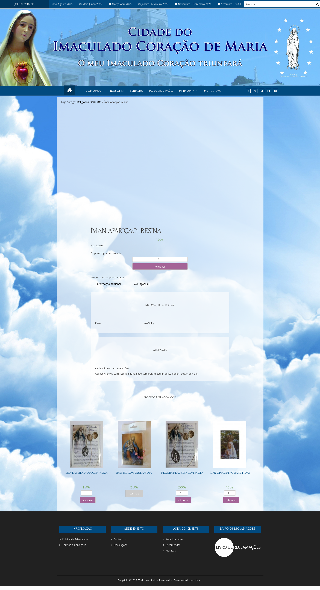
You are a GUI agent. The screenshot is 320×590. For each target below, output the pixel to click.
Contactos (136, 90)
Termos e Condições (74, 545)
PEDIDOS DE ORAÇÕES (161, 90)
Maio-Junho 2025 (97, 4)
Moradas (171, 550)
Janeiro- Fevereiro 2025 (159, 4)
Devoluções (120, 545)
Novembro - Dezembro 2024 (199, 4)
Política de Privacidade (75, 539)
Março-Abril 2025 (126, 4)
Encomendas (173, 545)
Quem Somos (95, 90)
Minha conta (188, 90)
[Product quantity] (160, 259)
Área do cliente (174, 539)
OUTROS (96, 102)
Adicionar (160, 266)
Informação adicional (108, 284)
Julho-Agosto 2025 (66, 4)
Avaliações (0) (142, 284)
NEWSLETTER (117, 90)
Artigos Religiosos (78, 102)
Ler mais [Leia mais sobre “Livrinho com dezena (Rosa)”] (134, 493)
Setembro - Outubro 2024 (240, 4)
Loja (63, 102)
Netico (198, 580)
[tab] (108, 284)
